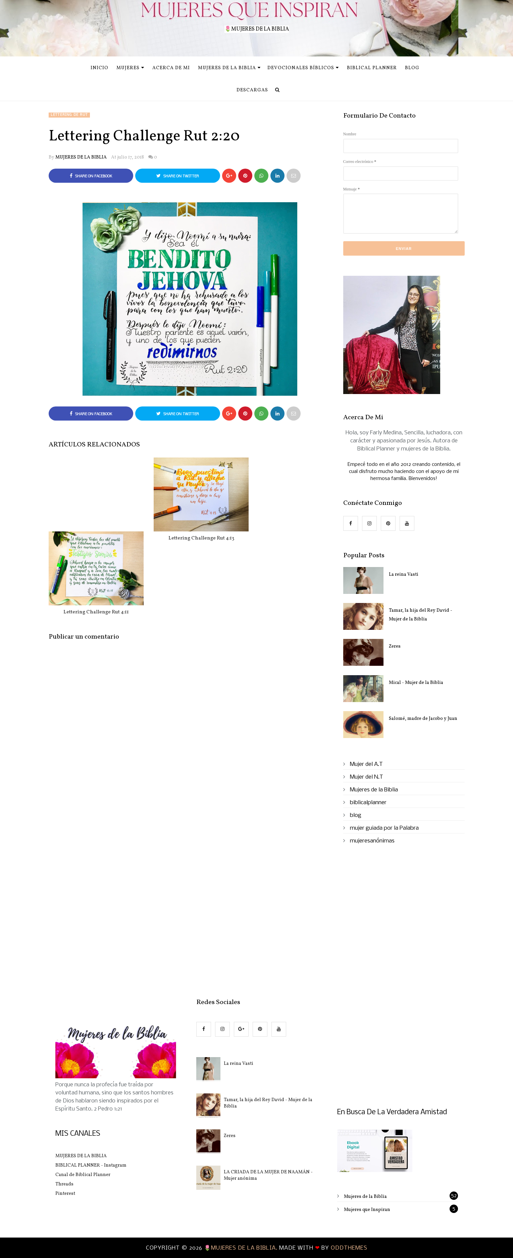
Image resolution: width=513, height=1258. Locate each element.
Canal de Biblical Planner (82, 1175)
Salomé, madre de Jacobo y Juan (423, 718)
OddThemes (349, 1248)
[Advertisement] (190, 772)
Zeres (395, 646)
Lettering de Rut (69, 115)
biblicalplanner (368, 802)
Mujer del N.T (366, 777)
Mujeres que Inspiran (367, 1210)
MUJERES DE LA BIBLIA (81, 157)
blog (355, 815)
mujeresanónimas (372, 841)
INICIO (99, 68)
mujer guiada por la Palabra (384, 828)
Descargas (252, 90)
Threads (64, 1184)
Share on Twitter (177, 175)
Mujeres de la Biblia (229, 68)
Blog (412, 68)
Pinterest (65, 1193)
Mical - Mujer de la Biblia (416, 683)
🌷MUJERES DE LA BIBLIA (256, 29)
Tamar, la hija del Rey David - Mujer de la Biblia (420, 614)
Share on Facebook (91, 175)
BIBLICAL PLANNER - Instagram (90, 1165)
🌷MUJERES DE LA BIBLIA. (241, 1248)
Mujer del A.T (366, 764)
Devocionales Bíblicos (303, 68)
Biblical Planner (372, 68)
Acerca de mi (171, 68)
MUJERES (130, 68)
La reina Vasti (403, 574)
